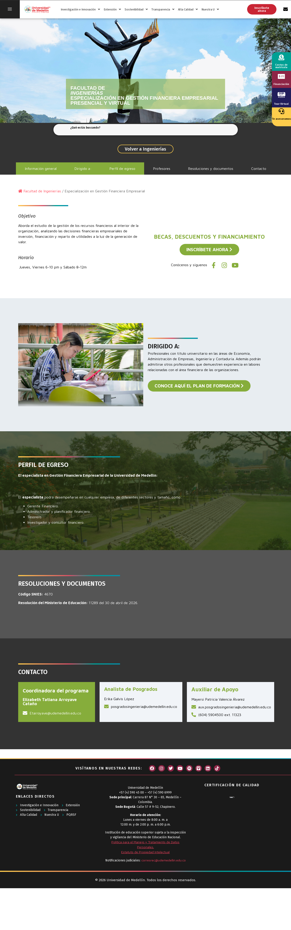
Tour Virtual (281, 103)
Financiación (281, 84)
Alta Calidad (188, 9)
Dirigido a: (82, 168)
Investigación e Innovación (80, 9)
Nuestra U (210, 9)
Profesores (161, 168)
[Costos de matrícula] (281, 57)
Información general (41, 168)
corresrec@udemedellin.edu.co (163, 860)
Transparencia (162, 9)
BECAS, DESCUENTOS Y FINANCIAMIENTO (209, 236)
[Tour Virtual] (281, 94)
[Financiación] (281, 76)
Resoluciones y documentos (210, 168)
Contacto (258, 168)
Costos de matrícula (281, 66)
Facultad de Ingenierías (42, 191)
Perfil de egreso (122, 168)
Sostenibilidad (136, 9)
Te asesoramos (281, 118)
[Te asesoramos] (281, 111)
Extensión (112, 9)
